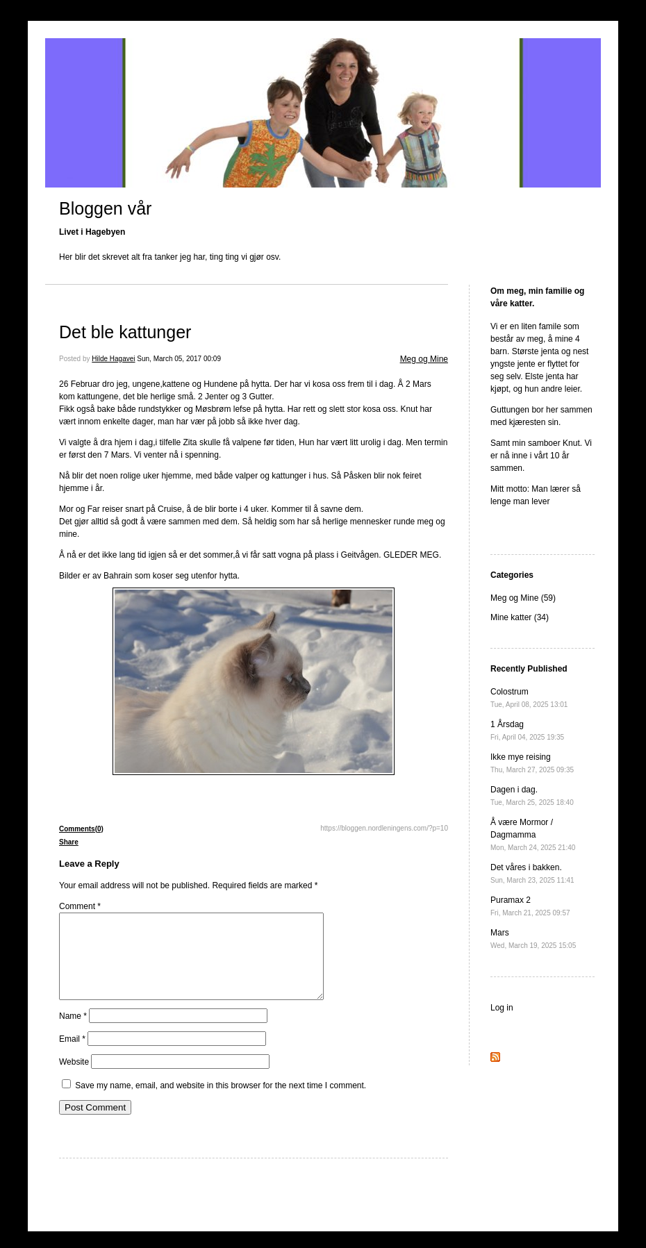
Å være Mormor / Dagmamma (532, 834)
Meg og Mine (424, 359)
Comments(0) (81, 829)
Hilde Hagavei (113, 359)
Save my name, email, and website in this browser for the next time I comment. (220, 1102)
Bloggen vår (105, 208)
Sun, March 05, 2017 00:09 (179, 359)
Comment (80, 906)
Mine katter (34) (519, 617)
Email (72, 1055)
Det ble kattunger (125, 332)
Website (74, 1078)
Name (73, 1033)
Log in (501, 1008)
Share (68, 842)
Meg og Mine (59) (523, 598)
